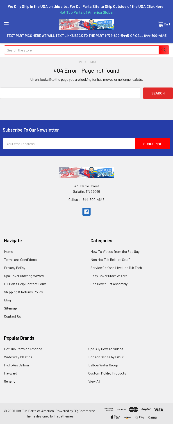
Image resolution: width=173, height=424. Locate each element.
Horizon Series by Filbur (105, 357)
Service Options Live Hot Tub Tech (116, 267)
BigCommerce (84, 410)
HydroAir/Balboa (16, 365)
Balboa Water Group (103, 365)
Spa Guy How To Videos (105, 349)
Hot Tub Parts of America (23, 349)
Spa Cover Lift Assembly (109, 284)
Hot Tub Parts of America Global (86, 12)
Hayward (10, 373)
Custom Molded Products (107, 373)
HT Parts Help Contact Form (25, 284)
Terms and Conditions (20, 259)
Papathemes (64, 416)
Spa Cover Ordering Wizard (24, 276)
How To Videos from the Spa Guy (115, 251)
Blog (7, 300)
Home (8, 251)
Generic (9, 381)
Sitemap (10, 308)
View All (94, 381)
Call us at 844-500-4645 (86, 199)
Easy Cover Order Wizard (109, 276)
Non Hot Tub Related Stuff (110, 259)
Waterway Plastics (18, 357)
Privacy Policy (14, 267)
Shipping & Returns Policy (23, 292)
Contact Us (12, 316)
